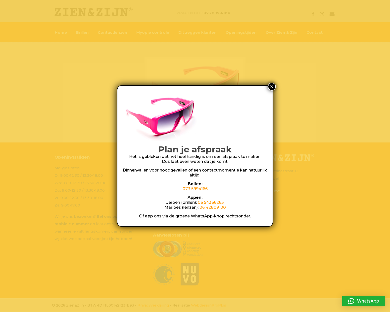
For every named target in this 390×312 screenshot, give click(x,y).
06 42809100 (212, 207)
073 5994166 (195, 188)
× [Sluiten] (272, 86)
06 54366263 (211, 202)
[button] (363, 301)
